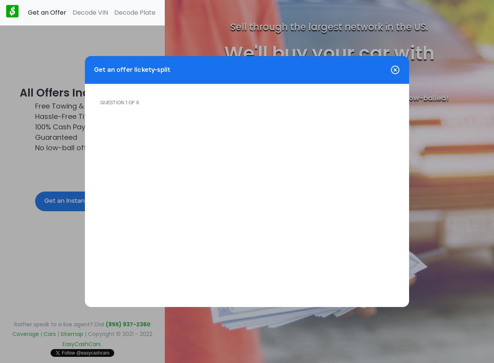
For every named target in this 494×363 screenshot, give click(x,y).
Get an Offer (47, 12)
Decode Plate (135, 12)
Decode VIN (90, 12)
